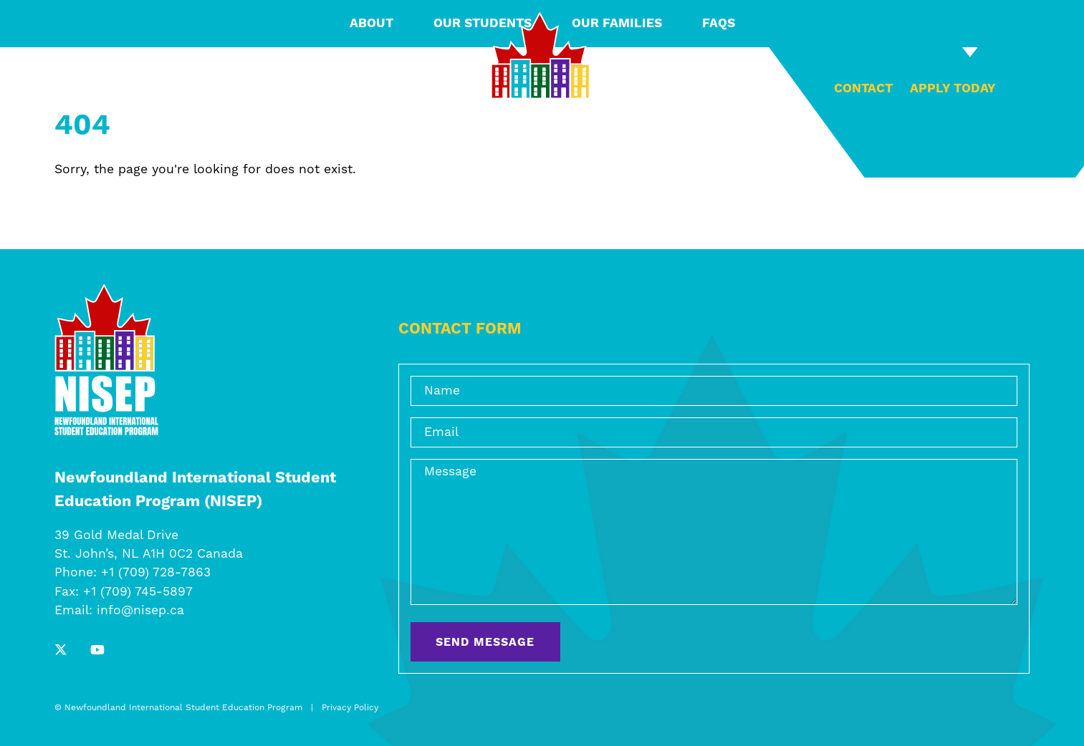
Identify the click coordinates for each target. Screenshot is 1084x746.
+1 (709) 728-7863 (156, 573)
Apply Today (953, 89)
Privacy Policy (350, 707)
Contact (863, 89)
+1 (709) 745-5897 (138, 592)
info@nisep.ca (140, 611)
